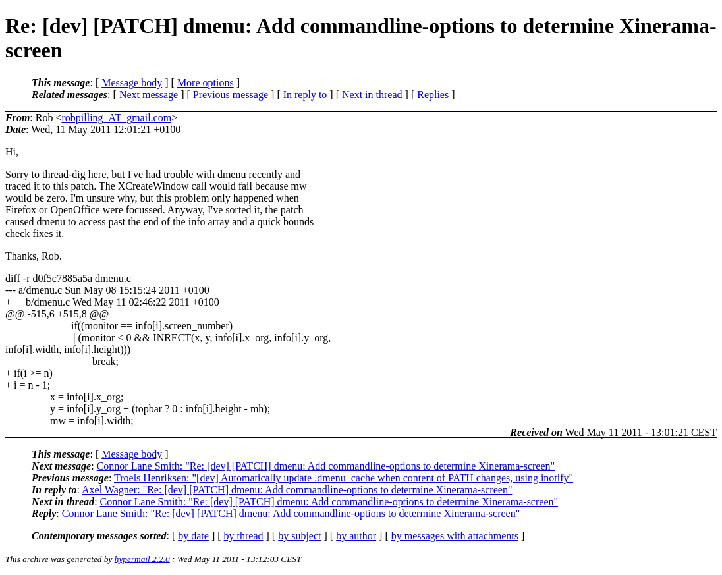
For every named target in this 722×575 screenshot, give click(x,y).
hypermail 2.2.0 (142, 559)
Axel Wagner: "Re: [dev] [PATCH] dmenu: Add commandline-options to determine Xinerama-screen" (297, 489)
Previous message (230, 94)
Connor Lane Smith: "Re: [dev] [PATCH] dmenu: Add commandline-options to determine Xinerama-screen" (326, 466)
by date (193, 535)
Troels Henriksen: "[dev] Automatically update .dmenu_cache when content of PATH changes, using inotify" (343, 477)
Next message (148, 94)
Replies (433, 94)
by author (356, 535)
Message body (131, 82)
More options (205, 82)
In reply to (305, 94)
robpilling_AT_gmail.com (116, 117)
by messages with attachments (454, 535)
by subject (299, 535)
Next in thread (372, 94)
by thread (244, 535)
